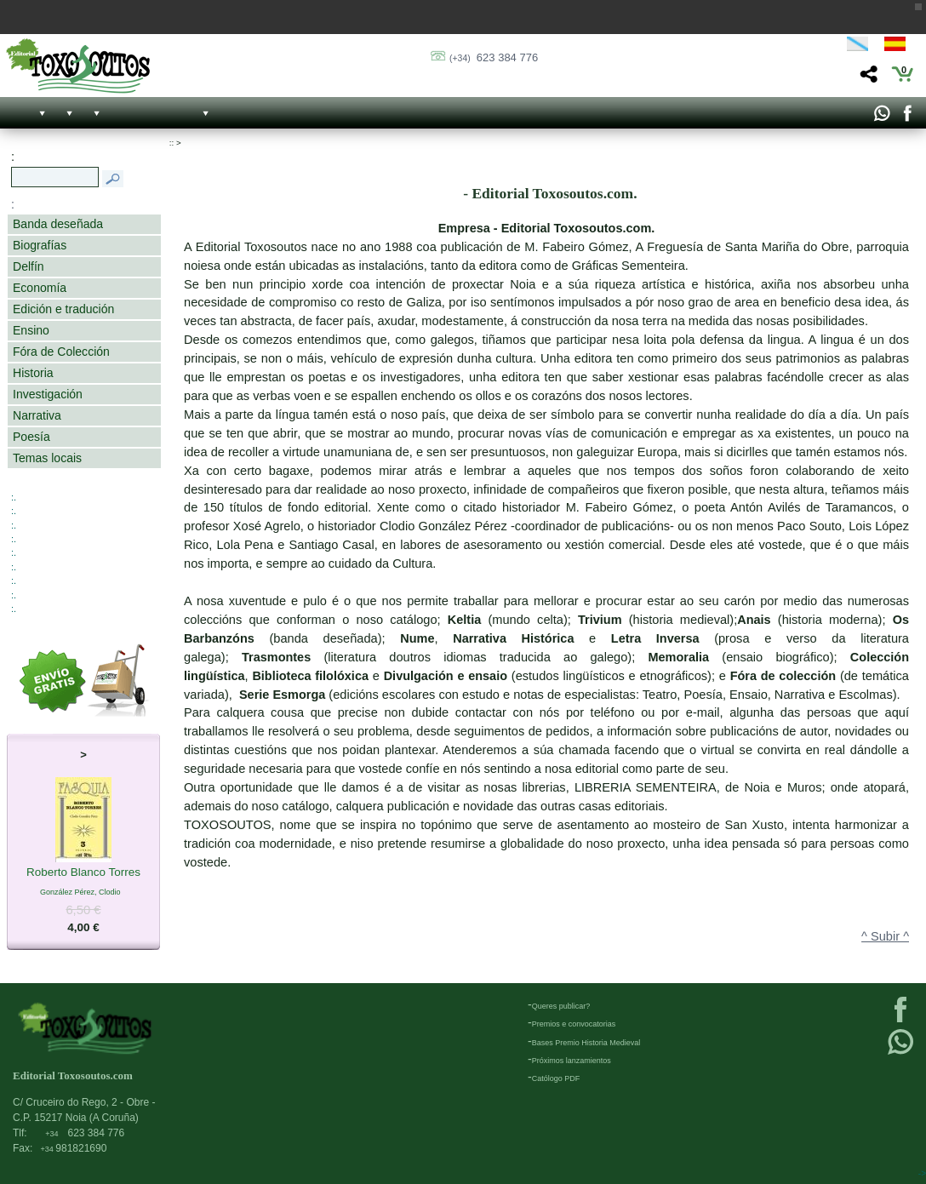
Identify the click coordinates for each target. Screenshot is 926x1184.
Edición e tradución (63, 309)
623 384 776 (493, 57)
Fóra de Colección (61, 351)
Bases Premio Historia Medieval (586, 1042)
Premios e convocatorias (574, 1024)
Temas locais (47, 458)
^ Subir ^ (885, 936)
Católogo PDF (556, 1078)
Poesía (31, 436)
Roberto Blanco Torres (83, 873)
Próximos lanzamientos (571, 1060)
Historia (33, 373)
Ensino (31, 330)
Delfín (28, 266)
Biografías (39, 245)
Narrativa (37, 415)
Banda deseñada (58, 224)
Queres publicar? (561, 1006)
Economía (39, 288)
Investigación (48, 394)
